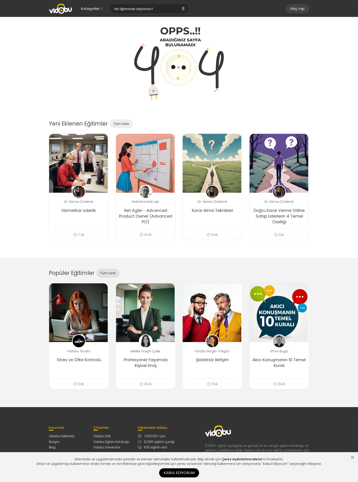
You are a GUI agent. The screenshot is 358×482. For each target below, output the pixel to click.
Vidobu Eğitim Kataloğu (111, 443)
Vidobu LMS (102, 438)
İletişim (54, 443)
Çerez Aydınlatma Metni (242, 459)
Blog (52, 449)
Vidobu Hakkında (61, 438)
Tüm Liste (121, 123)
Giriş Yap (297, 8)
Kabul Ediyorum (179, 472)
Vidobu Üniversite (106, 449)
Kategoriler (92, 8)
